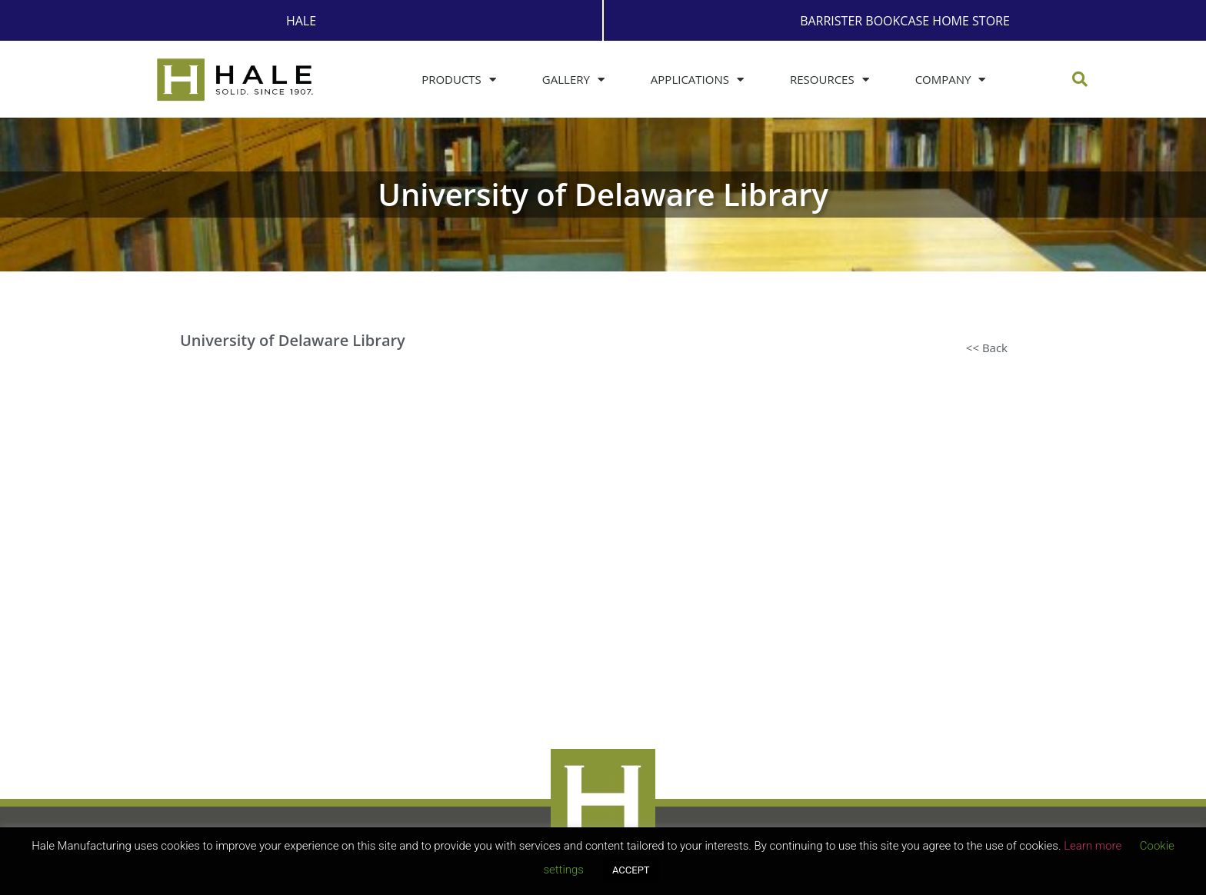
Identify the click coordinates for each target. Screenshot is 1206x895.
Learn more (1092, 846)
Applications (697, 79)
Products (458, 79)
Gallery (573, 79)
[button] (1079, 79)
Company (950, 79)
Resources (829, 79)
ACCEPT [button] (631, 870)
